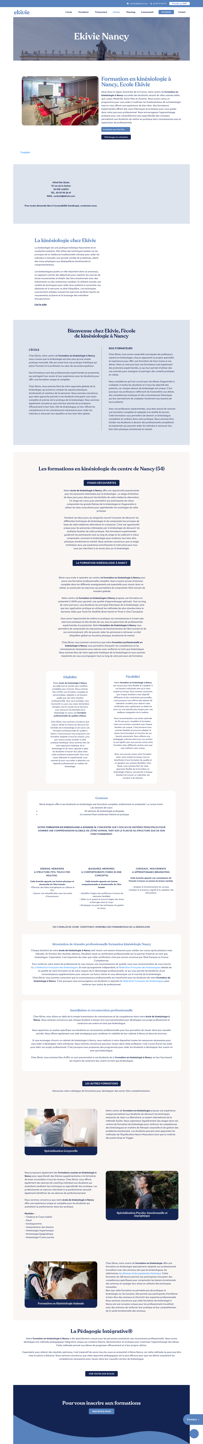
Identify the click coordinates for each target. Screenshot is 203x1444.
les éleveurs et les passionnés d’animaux (140, 1273)
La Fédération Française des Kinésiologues (55, 967)
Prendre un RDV (179, 3)
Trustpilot (25, 152)
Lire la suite (41, 304)
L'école (68, 12)
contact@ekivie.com (137, 3)
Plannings (130, 12)
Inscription (166, 12)
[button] (68, 304)
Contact (181, 12)
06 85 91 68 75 (158, 3)
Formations (83, 12)
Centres (116, 12)
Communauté (147, 12)
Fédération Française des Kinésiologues (139, 967)
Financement (101, 12)
